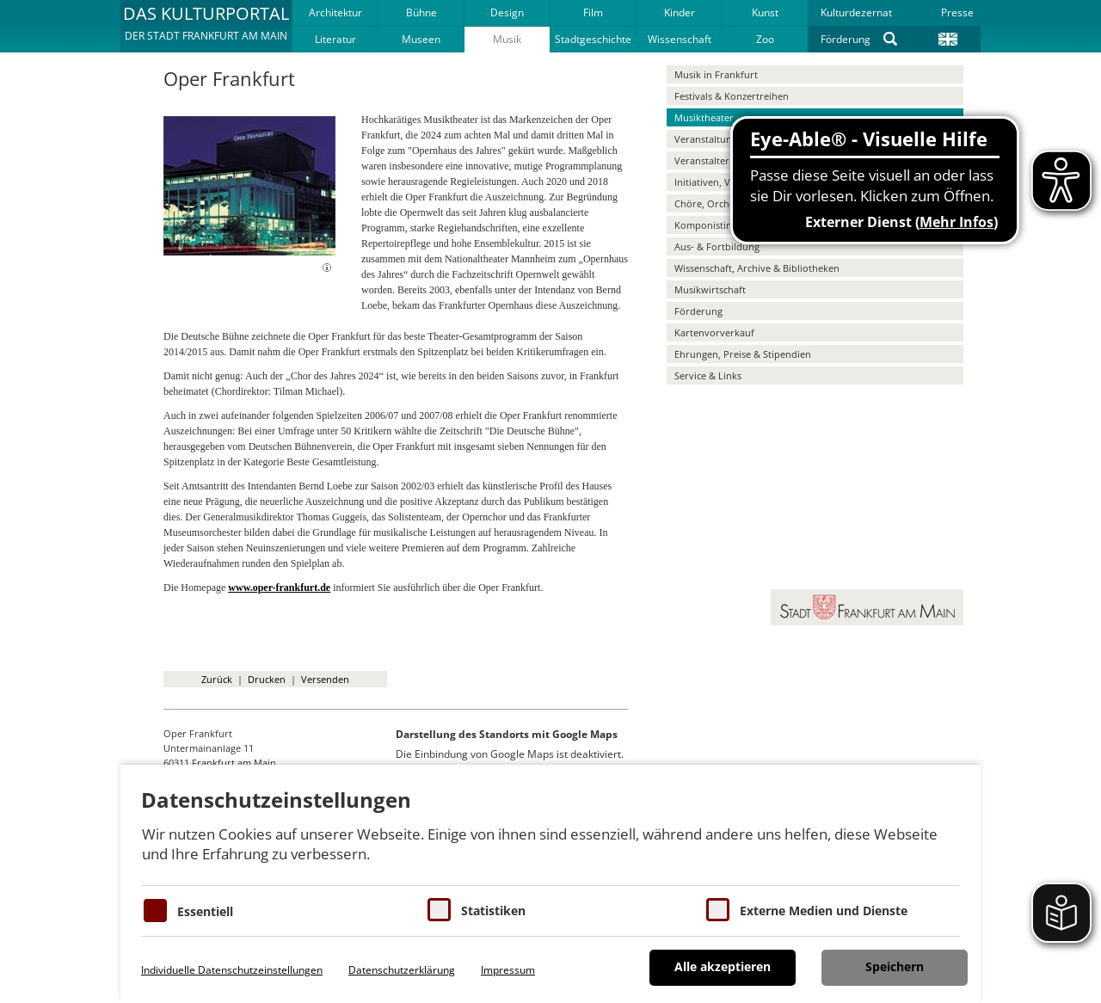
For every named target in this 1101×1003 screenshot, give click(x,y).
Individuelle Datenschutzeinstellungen (232, 970)
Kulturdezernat (856, 12)
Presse (957, 12)
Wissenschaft (679, 39)
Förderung (845, 39)
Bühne (421, 12)
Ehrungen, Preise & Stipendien (742, 354)
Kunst (765, 12)
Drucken (267, 679)
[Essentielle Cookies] (155, 910)
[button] (206, 26)
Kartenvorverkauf (714, 332)
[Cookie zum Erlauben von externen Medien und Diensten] (717, 909)
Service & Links (707, 375)
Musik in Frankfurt (716, 74)
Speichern (894, 966)
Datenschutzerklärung (401, 970)
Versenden (325, 679)
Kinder (679, 12)
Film (593, 12)
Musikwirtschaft (710, 289)
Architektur (335, 12)
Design (507, 12)
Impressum (508, 970)
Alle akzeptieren (722, 966)
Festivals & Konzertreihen (731, 95)
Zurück (216, 679)
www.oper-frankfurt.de (279, 587)
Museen (421, 39)
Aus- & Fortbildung (717, 246)
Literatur (335, 39)
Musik (507, 39)
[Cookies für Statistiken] (439, 909)
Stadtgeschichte (593, 39)
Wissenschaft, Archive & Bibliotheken (757, 268)
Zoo (765, 39)
